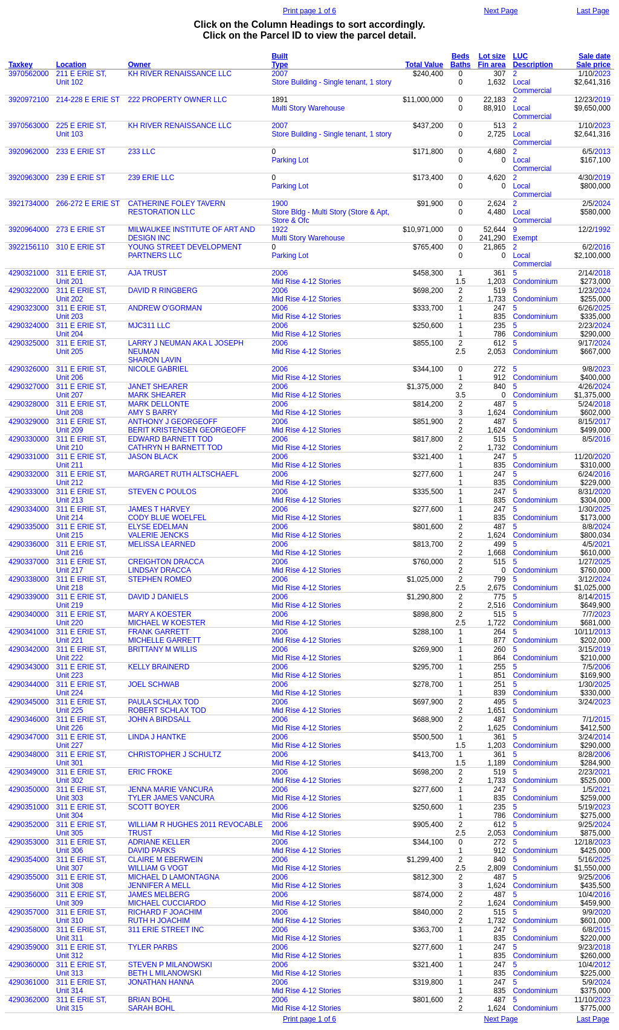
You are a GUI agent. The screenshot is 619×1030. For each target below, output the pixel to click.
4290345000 (28, 702)
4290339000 (28, 597)
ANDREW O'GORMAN (165, 308)
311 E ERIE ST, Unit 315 (81, 1004)
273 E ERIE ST (80, 229)
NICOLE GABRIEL (158, 369)
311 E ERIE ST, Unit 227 (81, 741)
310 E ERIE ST (80, 247)
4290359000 (28, 947)
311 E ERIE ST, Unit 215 (81, 531)
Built (279, 56)
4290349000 (28, 772)
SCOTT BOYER (154, 807)
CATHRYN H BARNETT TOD (175, 447)
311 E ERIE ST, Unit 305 (81, 828)
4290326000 (28, 369)
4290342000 (28, 649)
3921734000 (28, 203)
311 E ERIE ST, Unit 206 (81, 373)
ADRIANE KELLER (159, 842)
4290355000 (28, 877)
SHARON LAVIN (154, 360)
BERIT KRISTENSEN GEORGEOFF (187, 430)
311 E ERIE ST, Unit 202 (81, 294)
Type (279, 64)
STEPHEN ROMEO (160, 579)
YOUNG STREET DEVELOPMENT (185, 247)
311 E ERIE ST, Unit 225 (81, 706)
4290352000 (28, 824)
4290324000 (28, 325)
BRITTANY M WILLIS (162, 649)
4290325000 (28, 343)
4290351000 (28, 807)
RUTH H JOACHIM (159, 920)
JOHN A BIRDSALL (159, 719)
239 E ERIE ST (80, 177)
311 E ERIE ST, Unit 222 (81, 653)
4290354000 (28, 859)
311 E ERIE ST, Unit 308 (81, 881)
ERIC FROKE (150, 772)
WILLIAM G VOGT (158, 868)
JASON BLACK (153, 456)
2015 (602, 597)
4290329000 (28, 421)
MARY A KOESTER (160, 614)
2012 (602, 965)
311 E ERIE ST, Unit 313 (81, 969)
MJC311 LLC (149, 325)
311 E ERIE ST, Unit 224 (81, 688)
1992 (602, 229)
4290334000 (28, 509)
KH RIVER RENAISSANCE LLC (180, 73)
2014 (602, 737)
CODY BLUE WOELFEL (167, 517)
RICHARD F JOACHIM (165, 912)
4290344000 (28, 684)
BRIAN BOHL (150, 1000)
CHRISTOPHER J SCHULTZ (174, 754)
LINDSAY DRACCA (159, 570)
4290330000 (28, 439)
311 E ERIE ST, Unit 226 (81, 723)
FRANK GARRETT (158, 632)
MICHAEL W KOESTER (167, 623)
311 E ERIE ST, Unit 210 (81, 443)
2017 (602, 421)
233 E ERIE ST (80, 151)
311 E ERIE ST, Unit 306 (81, 846)
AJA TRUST (147, 273)
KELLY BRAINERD (159, 667)
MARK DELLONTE (158, 404)
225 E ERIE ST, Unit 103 (81, 129)
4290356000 (28, 894)
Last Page (593, 11)
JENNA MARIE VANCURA (170, 789)
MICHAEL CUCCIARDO (167, 903)
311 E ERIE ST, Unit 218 (81, 583)
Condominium (535, 281)
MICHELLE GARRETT (164, 640)
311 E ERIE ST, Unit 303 (81, 793)
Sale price (593, 64)
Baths (460, 64)
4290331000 (28, 456)
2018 (602, 273)
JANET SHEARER (158, 386)
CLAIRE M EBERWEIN (165, 859)
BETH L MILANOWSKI (165, 973)
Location (71, 64)
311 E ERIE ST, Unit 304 (81, 811)
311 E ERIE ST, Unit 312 (81, 951)
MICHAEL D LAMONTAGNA (173, 877)
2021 (602, 544)
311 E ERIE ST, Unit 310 (81, 916)
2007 (279, 73)
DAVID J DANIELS (158, 597)
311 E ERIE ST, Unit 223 (81, 671)
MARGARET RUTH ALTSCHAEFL (183, 474)
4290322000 (28, 290)
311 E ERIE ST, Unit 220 (81, 618)
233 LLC (141, 151)
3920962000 (28, 151)
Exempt (525, 238)
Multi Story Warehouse (308, 108)
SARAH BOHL (151, 1008)
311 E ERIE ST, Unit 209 (81, 425)
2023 (602, 73)
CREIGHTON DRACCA (166, 562)
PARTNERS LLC (155, 255)
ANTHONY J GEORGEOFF (173, 421)
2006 (279, 273)
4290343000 (28, 667)
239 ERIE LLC (151, 177)
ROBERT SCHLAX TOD (167, 710)
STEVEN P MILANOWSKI (170, 965)
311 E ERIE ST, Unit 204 (81, 329)
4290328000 (28, 404)
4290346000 (28, 719)
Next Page (501, 11)
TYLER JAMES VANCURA (171, 798)
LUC (520, 56)
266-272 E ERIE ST (88, 203)
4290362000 (28, 1000)
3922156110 (28, 247)
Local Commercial (532, 86)
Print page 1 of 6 (309, 11)
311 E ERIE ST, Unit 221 (81, 636)
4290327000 (28, 386)
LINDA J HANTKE (157, 737)
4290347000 (28, 737)
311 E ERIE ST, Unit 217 (81, 566)
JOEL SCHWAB (154, 684)
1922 (279, 229)
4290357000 (28, 912)
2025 (602, 308)
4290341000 (28, 632)
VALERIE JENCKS (158, 535)
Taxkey (20, 64)
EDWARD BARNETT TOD (170, 439)
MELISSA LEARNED (161, 544)
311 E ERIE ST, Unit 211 (81, 460)
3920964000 (28, 229)
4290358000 (28, 929)
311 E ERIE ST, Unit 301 (81, 758)
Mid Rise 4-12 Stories (306, 281)
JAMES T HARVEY (159, 509)
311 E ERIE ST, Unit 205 (81, 347)
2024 (602, 203)
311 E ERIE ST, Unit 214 (81, 513)
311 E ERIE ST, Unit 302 (81, 776)
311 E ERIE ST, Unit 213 (81, 496)
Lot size (492, 56)
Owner (139, 64)
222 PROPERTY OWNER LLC (177, 99)
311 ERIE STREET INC (166, 929)
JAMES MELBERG (159, 894)
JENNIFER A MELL (159, 885)
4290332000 (28, 474)
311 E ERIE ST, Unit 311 (81, 933)
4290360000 (28, 965)
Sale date (594, 56)
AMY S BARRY (153, 412)
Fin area (491, 64)
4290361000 (28, 982)
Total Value (424, 64)
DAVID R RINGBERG (163, 290)
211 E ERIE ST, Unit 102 (81, 77)
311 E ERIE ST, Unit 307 (81, 863)
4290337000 (28, 562)
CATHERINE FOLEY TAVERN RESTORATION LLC (176, 207)
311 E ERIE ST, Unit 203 (81, 312)
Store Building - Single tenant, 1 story (331, 82)
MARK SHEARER (157, 395)
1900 (279, 203)
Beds (460, 56)
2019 (602, 99)
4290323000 (28, 308)
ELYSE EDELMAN (158, 527)
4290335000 (28, 527)
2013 (602, 151)
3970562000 (28, 73)
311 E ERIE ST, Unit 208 (81, 408)
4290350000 (28, 789)
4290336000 (28, 544)
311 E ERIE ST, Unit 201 (81, 277)
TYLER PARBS (153, 947)
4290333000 (28, 492)
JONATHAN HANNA (161, 982)
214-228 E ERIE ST (88, 99)
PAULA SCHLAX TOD (163, 702)
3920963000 (28, 177)
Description (533, 64)
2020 (602, 456)
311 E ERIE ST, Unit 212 (81, 478)
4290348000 (28, 754)
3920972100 (28, 99)
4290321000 (28, 273)
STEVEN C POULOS (162, 492)
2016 (602, 247)
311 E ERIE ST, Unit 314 (81, 986)
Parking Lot (289, 160)
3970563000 (28, 125)
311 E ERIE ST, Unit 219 (81, 601)
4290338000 (28, 579)
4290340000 (28, 614)
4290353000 (28, 842)
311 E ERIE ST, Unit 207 (81, 390)
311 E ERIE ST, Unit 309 (81, 898)
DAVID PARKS (152, 850)
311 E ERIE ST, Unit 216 (81, 548)
